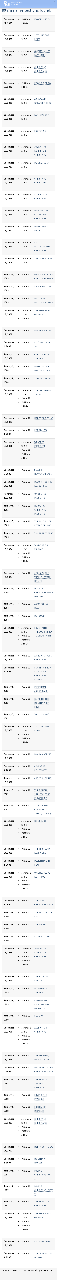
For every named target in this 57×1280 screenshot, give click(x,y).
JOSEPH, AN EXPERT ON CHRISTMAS (40, 150)
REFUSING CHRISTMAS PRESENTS (40, 509)
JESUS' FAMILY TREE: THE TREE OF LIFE (42, 577)
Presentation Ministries (17, 4)
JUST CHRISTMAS (43, 258)
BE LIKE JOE (40, 821)
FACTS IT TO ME (42, 936)
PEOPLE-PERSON (43, 1241)
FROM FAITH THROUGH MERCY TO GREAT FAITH (43, 631)
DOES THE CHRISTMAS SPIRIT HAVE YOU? (43, 592)
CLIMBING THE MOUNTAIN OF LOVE (41, 703)
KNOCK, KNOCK (42, 19)
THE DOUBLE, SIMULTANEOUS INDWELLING (42, 794)
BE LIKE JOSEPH (42, 162)
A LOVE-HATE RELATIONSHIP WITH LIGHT (41, 1004)
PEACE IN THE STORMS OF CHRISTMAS (41, 214)
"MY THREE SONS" (43, 533)
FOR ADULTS (40, 430)
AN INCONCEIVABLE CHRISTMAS (42, 246)
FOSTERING (40, 131)
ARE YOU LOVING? (43, 778)
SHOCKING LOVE (42, 286)
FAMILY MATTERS (42, 330)
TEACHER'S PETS (42, 378)
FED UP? (38, 1015)
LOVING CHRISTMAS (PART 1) (43, 1190)
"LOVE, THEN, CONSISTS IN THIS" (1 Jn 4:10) (42, 809)
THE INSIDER (40, 924)
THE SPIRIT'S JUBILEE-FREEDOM (41, 1083)
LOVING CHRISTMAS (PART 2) (43, 1174)
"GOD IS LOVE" (41, 714)
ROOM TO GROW (42, 83)
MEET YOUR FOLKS (43, 418)
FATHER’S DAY (41, 115)
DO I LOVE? (39, 615)
